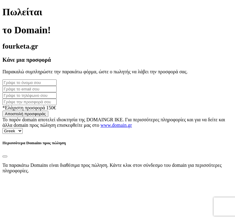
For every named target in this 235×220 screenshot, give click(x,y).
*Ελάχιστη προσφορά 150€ (29, 107)
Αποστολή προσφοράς (25, 114)
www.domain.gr (116, 125)
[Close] (4, 156)
